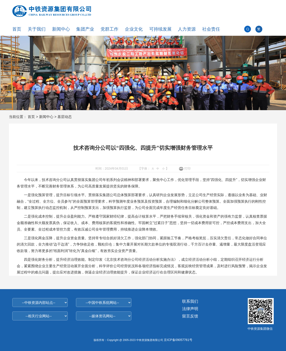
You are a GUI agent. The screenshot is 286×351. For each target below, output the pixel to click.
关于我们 (37, 29)
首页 (16, 29)
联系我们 (190, 301)
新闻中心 (61, 29)
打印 (185, 169)
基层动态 (64, 117)
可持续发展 (160, 29)
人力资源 (187, 29)
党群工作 (109, 29)
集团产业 (85, 29)
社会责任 (211, 29)
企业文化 (134, 29)
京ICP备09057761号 (178, 340)
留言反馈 (190, 316)
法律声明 (190, 309)
